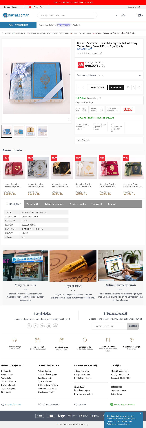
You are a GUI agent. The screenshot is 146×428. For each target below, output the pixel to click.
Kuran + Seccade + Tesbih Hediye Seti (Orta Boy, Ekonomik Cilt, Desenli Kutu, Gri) (37, 185)
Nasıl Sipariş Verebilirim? (83, 394)
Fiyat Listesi (6, 392)
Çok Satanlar (51, 25)
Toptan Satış (6, 378)
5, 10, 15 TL (76, 25)
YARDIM (82, 404)
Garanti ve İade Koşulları (47, 374)
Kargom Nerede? (134, 7)
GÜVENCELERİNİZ (51, 404)
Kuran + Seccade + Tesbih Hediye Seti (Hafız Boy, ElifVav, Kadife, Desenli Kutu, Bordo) (12, 185)
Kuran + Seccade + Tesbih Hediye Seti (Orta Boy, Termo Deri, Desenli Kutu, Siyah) (61, 185)
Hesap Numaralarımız (82, 374)
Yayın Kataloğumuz (8, 388)
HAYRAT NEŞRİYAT (84, 49)
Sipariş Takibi (79, 387)
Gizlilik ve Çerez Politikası (48, 385)
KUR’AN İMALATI (13, 404)
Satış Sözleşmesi (44, 378)
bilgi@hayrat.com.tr (119, 390)
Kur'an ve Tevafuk (8, 385)
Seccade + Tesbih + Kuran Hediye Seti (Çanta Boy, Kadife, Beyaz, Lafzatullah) (84, 185)
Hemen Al (116, 87)
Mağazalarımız (7, 374)
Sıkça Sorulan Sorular (46, 392)
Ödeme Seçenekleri (81, 371)
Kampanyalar (63, 25)
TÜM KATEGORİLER (18, 25)
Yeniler (41, 25)
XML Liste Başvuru (8, 381)
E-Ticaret (66, 425)
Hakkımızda (6, 371)
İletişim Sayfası (116, 394)
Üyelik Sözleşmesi (45, 381)
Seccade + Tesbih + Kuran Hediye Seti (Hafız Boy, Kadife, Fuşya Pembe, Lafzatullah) (108, 185)
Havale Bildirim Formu (83, 378)
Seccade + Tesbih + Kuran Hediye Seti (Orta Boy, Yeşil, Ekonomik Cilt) (133, 185)
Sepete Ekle (97, 87)
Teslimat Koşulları (44, 371)
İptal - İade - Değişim (82, 390)
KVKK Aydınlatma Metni (47, 388)
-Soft (59, 425)
